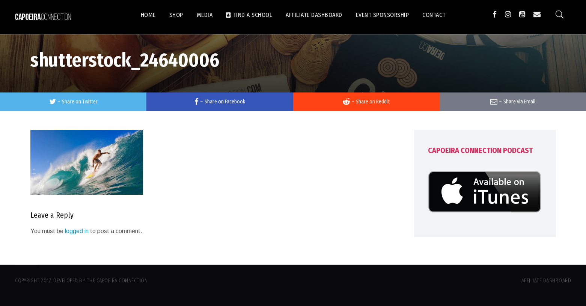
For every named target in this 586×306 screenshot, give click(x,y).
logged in (77, 231)
